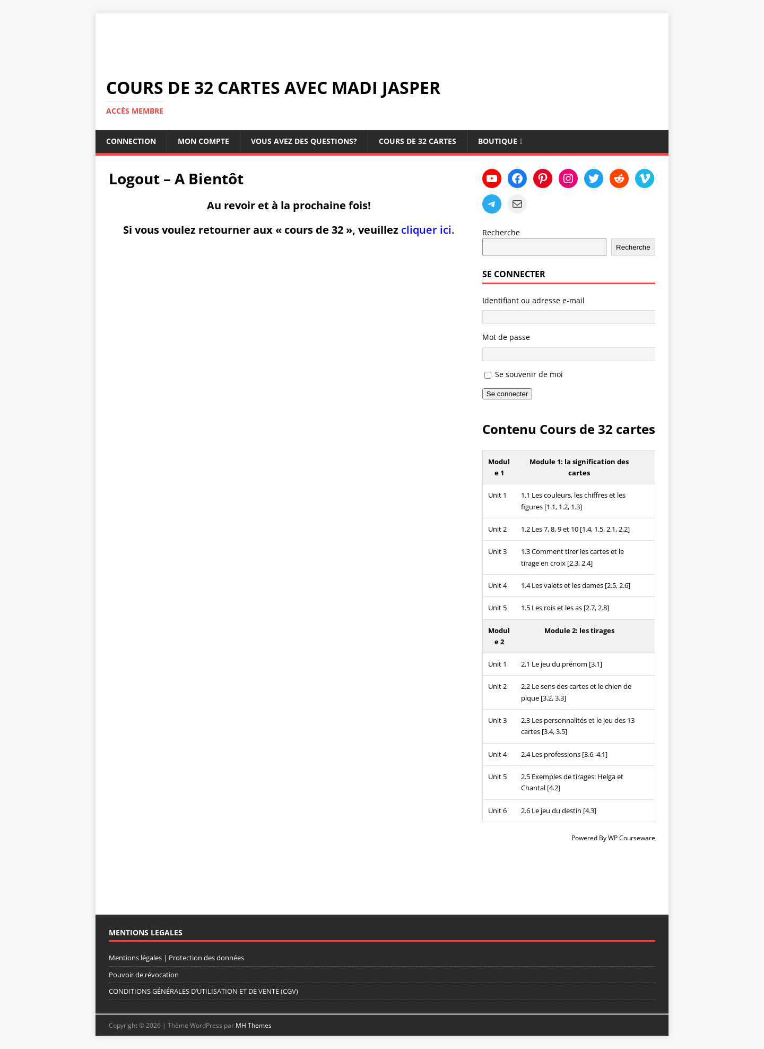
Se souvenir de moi (529, 374)
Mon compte (203, 141)
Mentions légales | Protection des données (176, 957)
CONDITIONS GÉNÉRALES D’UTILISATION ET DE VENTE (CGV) (203, 991)
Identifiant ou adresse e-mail (533, 300)
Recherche (501, 232)
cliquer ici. (427, 230)
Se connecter (507, 394)
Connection (131, 141)
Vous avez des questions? (304, 141)
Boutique (497, 141)
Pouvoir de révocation (144, 974)
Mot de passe (506, 337)
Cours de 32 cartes (417, 141)
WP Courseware (631, 837)
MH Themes (254, 1025)
